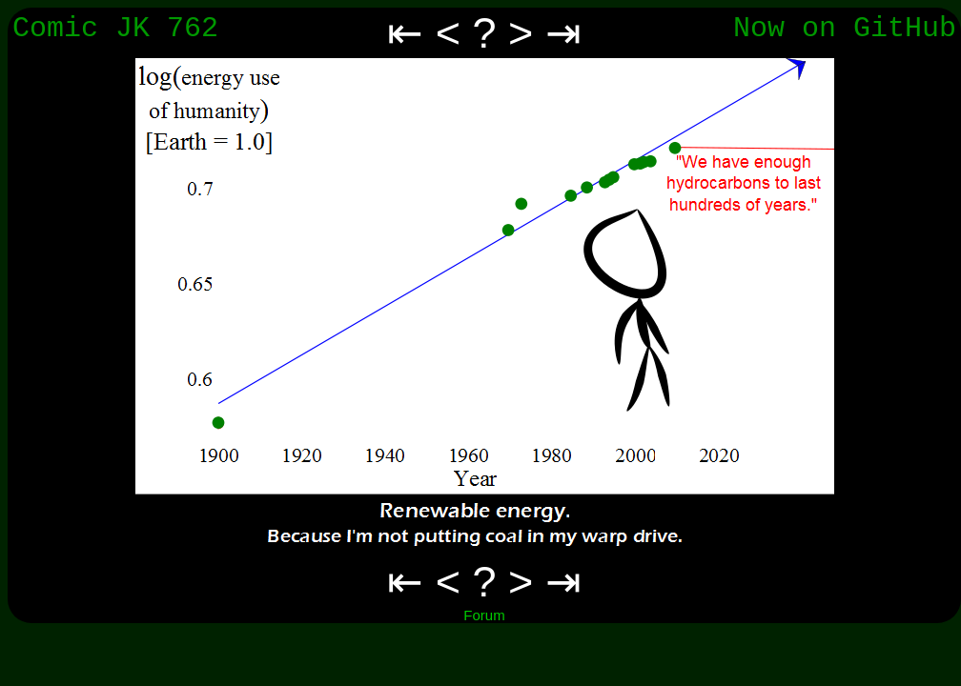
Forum (483, 615)
